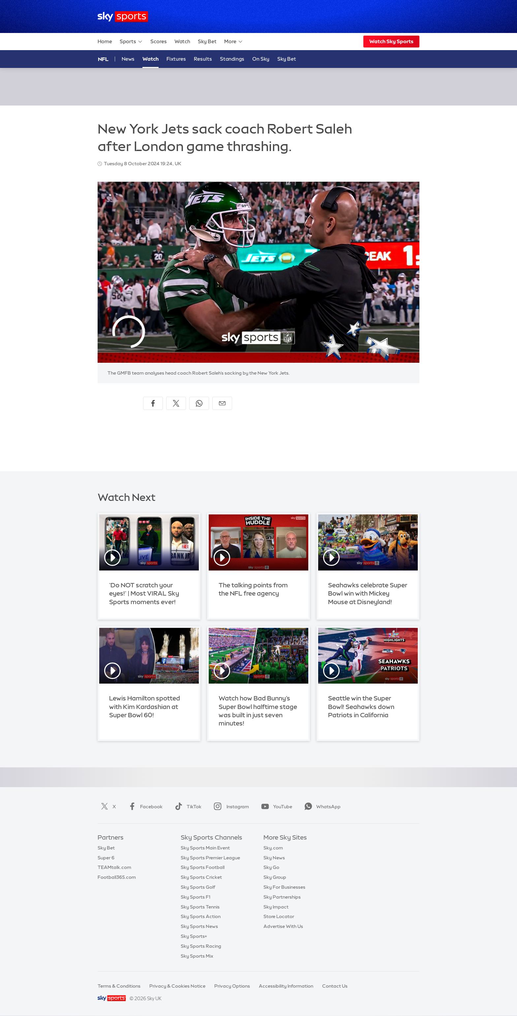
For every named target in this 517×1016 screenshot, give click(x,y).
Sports (131, 41)
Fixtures (176, 58)
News (128, 58)
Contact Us (335, 986)
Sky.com (273, 848)
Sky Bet (207, 41)
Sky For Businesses (284, 887)
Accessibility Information (286, 986)
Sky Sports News (199, 926)
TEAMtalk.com (114, 867)
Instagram (230, 806)
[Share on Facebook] (153, 403)
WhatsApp (321, 806)
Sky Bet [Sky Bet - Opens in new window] (286, 58)
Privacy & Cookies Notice (177, 986)
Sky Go (271, 867)
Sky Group (274, 877)
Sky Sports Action (201, 916)
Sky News (274, 857)
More (233, 41)
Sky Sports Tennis (200, 907)
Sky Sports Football (203, 867)
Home (105, 41)
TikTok (186, 806)
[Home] (123, 16)
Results (203, 58)
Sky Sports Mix (197, 956)
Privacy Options (232, 986)
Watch (182, 41)
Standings (232, 58)
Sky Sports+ (194, 936)
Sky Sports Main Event (205, 848)
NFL (103, 59)
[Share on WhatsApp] (199, 403)
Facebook (144, 806)
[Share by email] (222, 403)
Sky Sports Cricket (201, 877)
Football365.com (117, 877)
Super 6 (106, 857)
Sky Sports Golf (198, 887)
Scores (158, 41)
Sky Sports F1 (195, 897)
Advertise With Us (283, 926)
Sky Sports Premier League (210, 857)
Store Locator (278, 916)
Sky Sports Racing (201, 946)
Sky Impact (276, 907)
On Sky (260, 58)
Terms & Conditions (119, 986)
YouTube (275, 806)
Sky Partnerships (282, 897)
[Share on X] (176, 403)
